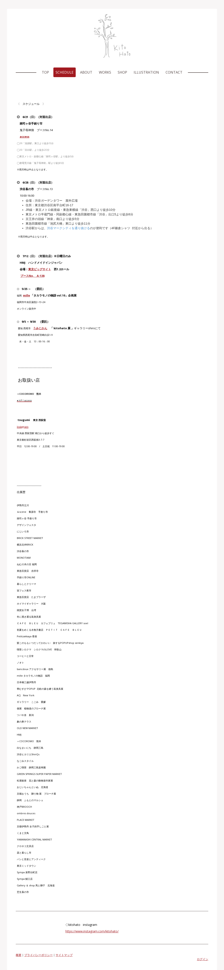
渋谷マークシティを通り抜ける (68, 228)
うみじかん (40, 328)
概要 (18, 955)
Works (105, 72)
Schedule (65, 72)
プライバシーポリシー (38, 955)
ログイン (202, 959)
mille (26, 295)
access (24, 137)
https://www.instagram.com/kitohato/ (92, 931)
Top (45, 72)
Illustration (146, 72)
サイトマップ (64, 955)
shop (122, 72)
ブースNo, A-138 (32, 276)
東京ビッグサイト (39, 269)
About (86, 72)
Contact (174, 72)
